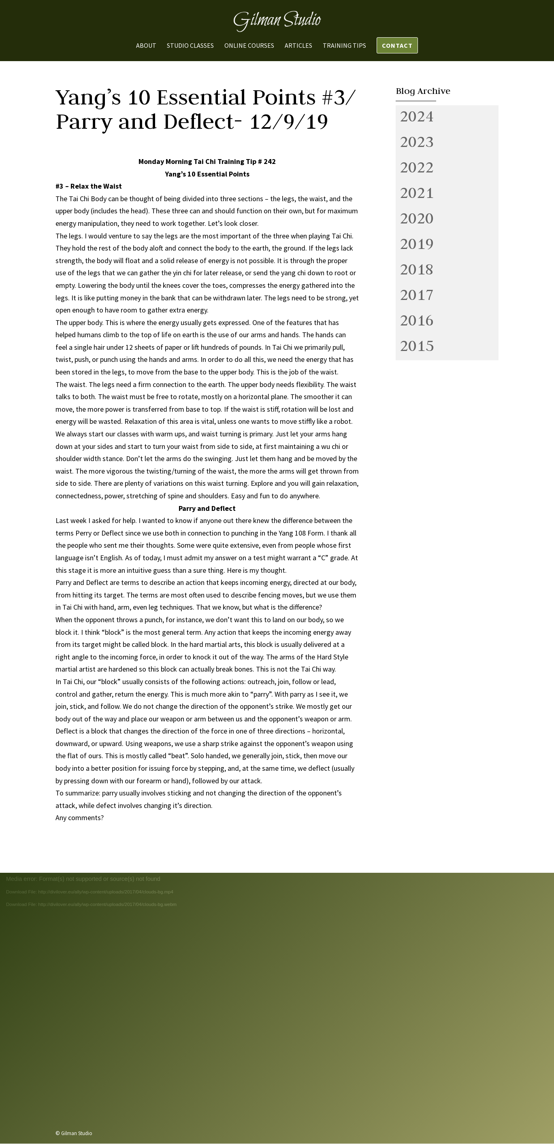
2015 (417, 345)
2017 (417, 294)
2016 (417, 320)
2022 (417, 167)
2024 (417, 116)
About (146, 46)
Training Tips (344, 46)
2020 (417, 218)
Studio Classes (190, 46)
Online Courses (249, 46)
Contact (397, 45)
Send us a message (393, 1079)
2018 (417, 269)
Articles (298, 46)
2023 (417, 141)
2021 (417, 192)
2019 (417, 243)
